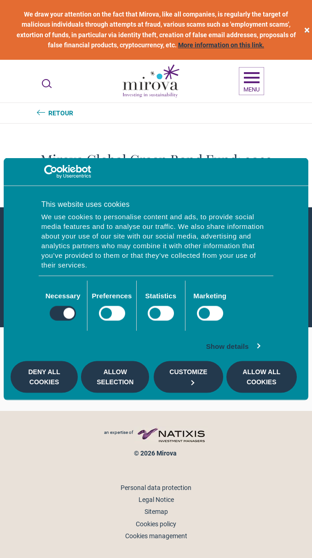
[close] (307, 30)
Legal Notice (156, 499)
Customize (188, 376)
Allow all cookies (261, 377)
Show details (227, 346)
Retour (60, 113)
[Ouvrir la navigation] (251, 81)
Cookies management (156, 536)
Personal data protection (156, 487)
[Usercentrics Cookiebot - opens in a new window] (51, 172)
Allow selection (115, 377)
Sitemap (156, 511)
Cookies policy (156, 524)
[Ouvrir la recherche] (47, 84)
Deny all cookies (44, 377)
